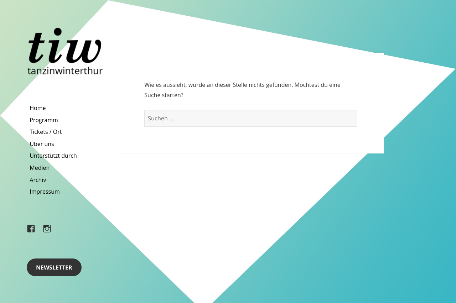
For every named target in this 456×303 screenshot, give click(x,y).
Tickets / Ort (46, 132)
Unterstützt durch (53, 156)
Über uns (42, 144)
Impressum (44, 191)
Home (38, 108)
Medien (40, 168)
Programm (44, 120)
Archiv (38, 180)
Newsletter (54, 267)
